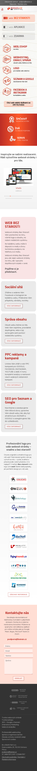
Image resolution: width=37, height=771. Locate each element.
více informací (14, 306)
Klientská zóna (22, 4)
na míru (24, 47)
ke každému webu (24, 92)
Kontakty (21, 757)
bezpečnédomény (23, 690)
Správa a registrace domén (12, 735)
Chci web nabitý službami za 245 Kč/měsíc (18, 103)
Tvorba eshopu (7, 720)
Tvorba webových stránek (11, 718)
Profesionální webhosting (11, 732)
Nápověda (13, 4)
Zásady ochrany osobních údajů (14, 737)
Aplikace (17, 27)
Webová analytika (8, 727)
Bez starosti (19, 18)
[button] (4, 196)
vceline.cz (18, 191)
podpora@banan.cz (25, 2)
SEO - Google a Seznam (11, 722)
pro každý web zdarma (24, 69)
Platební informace (9, 759)
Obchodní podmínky (9, 757)
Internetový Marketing (10, 725)
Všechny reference (18, 594)
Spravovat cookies (9, 739)
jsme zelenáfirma (23, 702)
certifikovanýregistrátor (22, 696)
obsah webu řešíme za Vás (24, 59)
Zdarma (16, 36)
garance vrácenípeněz (22, 708)
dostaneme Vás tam (24, 80)
